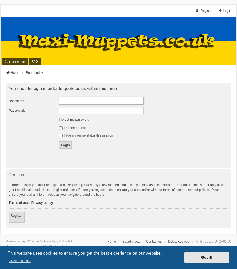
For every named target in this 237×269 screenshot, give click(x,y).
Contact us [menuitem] (154, 241)
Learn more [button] (20, 260)
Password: (17, 111)
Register (17, 216)
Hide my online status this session (86, 135)
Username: (17, 101)
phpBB (25, 241)
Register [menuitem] (204, 11)
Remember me (72, 128)
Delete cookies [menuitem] (178, 241)
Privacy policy (42, 203)
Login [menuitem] (224, 11)
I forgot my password (74, 119)
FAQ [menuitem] (35, 62)
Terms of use (19, 203)
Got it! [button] (206, 257)
